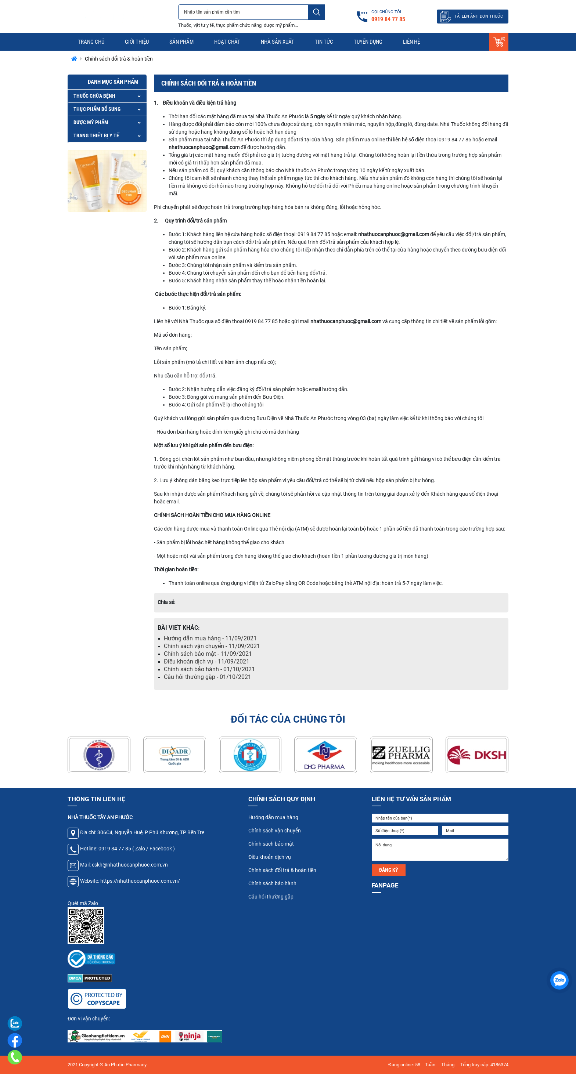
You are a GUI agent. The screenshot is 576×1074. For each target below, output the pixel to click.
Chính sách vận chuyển (274, 830)
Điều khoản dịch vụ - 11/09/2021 (206, 661)
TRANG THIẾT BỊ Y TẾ (96, 135)
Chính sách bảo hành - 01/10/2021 (209, 669)
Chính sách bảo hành (272, 883)
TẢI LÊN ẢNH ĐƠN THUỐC (478, 16)
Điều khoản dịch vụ (269, 857)
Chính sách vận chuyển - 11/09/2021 (212, 646)
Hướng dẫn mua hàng (273, 817)
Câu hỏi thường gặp (271, 897)
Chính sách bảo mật (271, 844)
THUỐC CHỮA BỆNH (94, 96)
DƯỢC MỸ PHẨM (90, 122)
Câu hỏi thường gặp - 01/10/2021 (207, 676)
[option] (107, 181)
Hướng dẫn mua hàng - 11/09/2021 (210, 638)
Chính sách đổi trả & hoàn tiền (282, 870)
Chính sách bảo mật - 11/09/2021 (208, 653)
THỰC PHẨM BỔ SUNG (96, 109)
